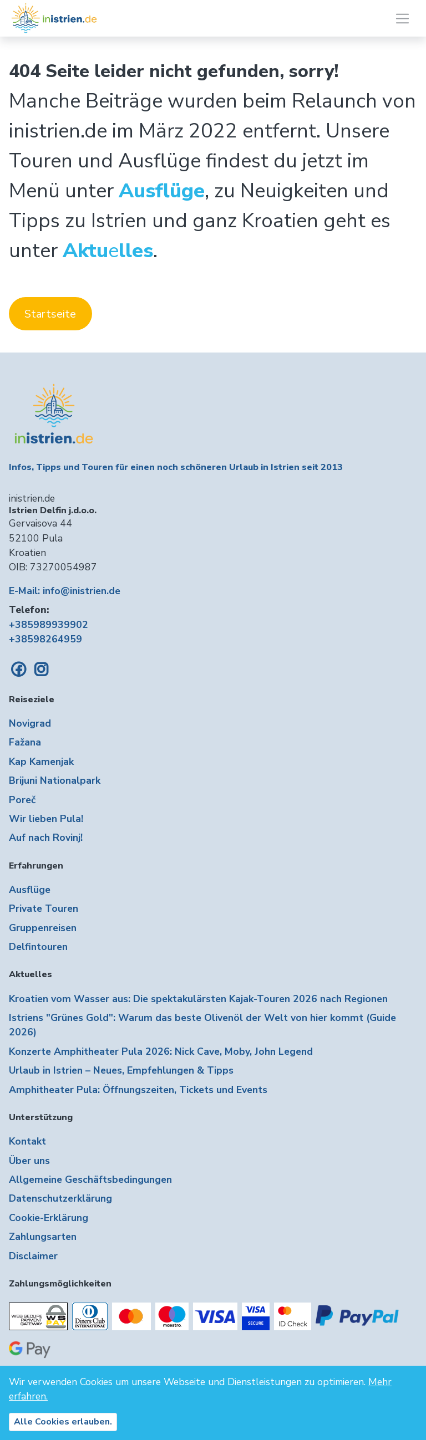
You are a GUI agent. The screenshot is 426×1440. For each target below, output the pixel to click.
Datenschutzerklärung (60, 1198)
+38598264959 (45, 639)
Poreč (22, 799)
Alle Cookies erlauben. (63, 1422)
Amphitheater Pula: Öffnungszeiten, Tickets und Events (138, 1089)
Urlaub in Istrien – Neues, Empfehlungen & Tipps (121, 1070)
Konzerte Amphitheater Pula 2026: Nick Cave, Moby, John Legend (161, 1051)
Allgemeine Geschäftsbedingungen (90, 1179)
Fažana (25, 742)
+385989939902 (48, 624)
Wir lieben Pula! (46, 818)
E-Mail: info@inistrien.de (64, 591)
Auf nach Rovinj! (46, 837)
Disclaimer (33, 1256)
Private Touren (43, 908)
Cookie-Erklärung (48, 1217)
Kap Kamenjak (41, 761)
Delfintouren (38, 946)
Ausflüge (29, 889)
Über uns (29, 1160)
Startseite (50, 314)
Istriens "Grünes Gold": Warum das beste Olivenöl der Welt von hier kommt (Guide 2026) (202, 1025)
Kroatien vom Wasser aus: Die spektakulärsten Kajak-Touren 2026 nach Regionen (198, 998)
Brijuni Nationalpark (54, 780)
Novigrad (30, 723)
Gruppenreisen (43, 928)
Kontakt (27, 1141)
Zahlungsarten (43, 1236)
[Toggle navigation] (402, 18)
